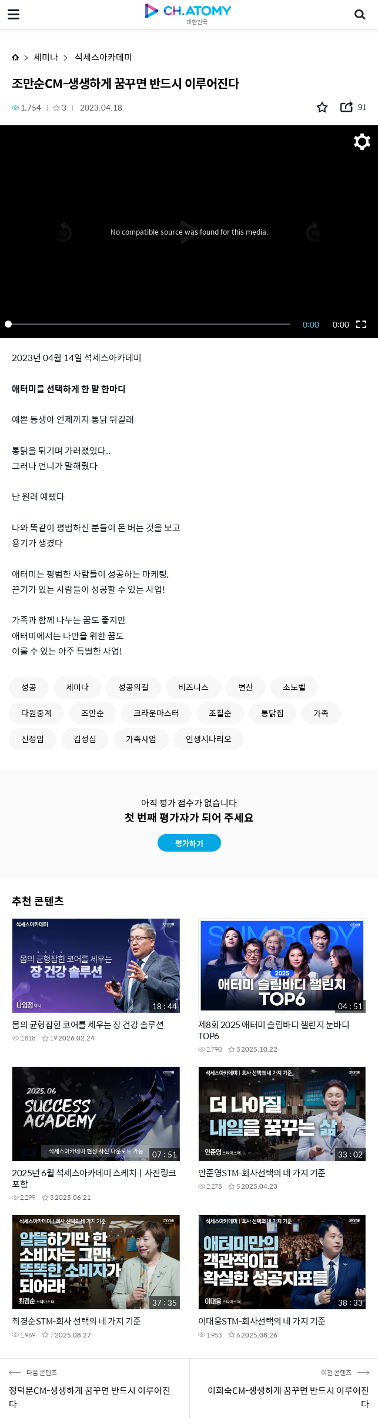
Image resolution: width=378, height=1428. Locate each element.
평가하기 (189, 843)
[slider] (149, 324)
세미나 (46, 57)
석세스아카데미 (102, 57)
